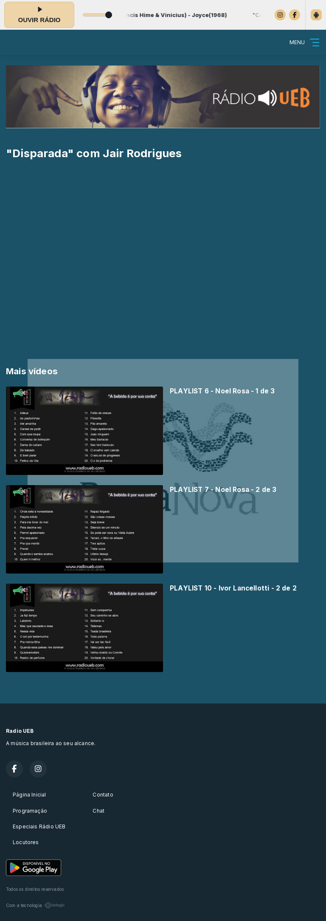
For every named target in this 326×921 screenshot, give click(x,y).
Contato (103, 794)
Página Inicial (29, 794)
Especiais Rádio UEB (39, 826)
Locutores (26, 842)
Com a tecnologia (35, 905)
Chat (98, 811)
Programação (30, 811)
